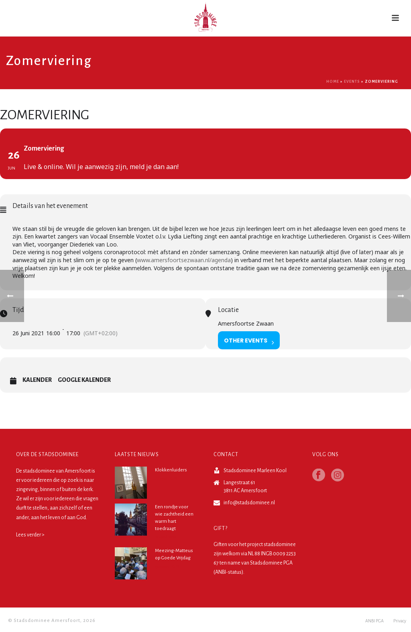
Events (352, 82)
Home (332, 82)
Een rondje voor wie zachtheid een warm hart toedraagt (174, 517)
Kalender (37, 380)
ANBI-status (228, 572)
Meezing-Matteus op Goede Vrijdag (174, 554)
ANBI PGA (374, 620)
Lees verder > (30, 535)
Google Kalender (84, 380)
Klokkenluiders (171, 470)
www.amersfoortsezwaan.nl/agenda (184, 260)
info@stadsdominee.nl (249, 503)
